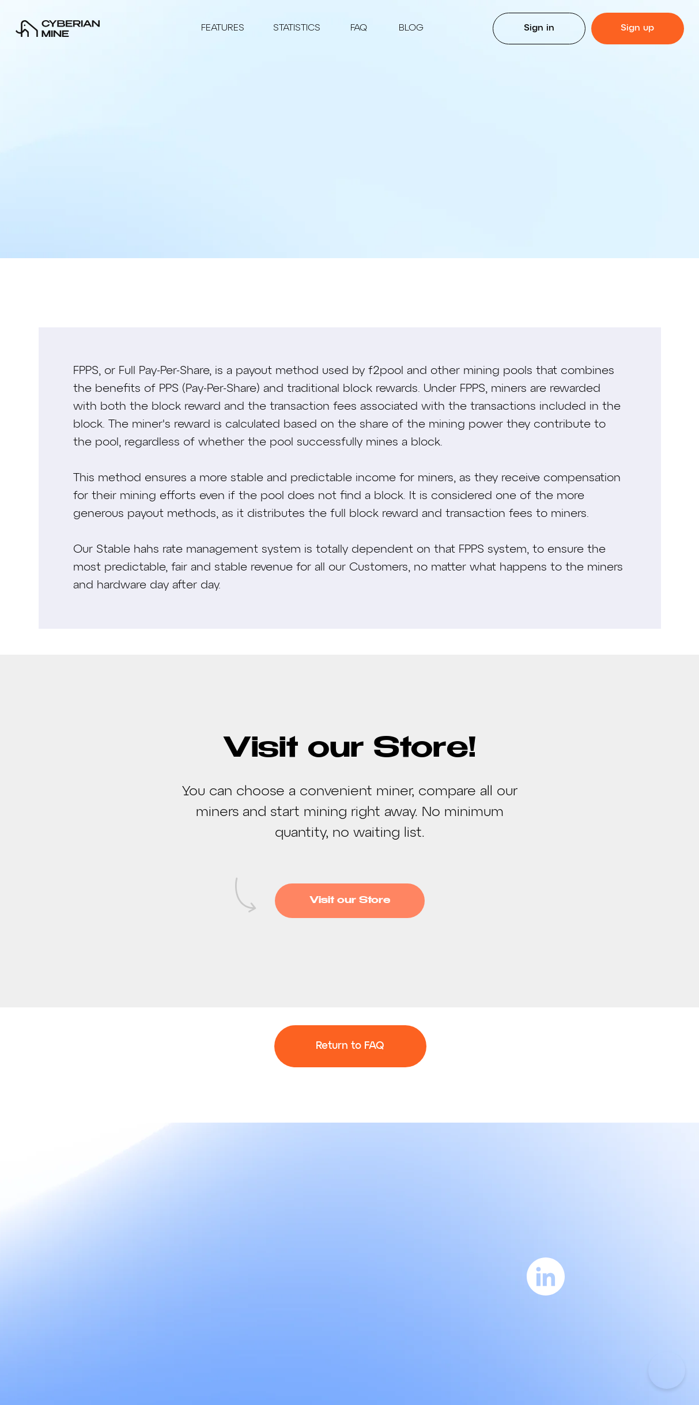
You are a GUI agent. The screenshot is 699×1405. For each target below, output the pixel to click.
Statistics (296, 28)
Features (222, 28)
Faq (358, 28)
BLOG (411, 28)
